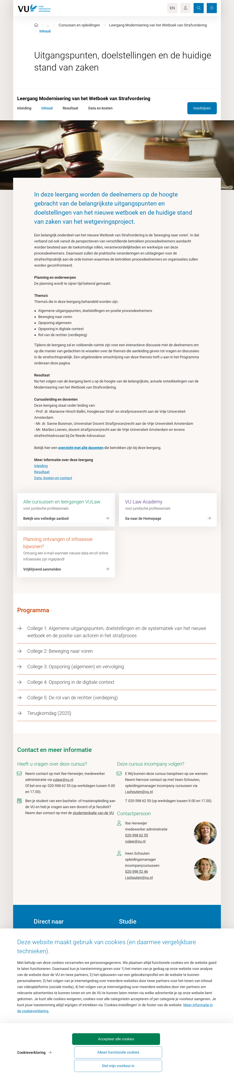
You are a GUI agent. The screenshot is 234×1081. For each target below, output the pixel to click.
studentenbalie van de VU (93, 813)
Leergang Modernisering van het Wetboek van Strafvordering (158, 25)
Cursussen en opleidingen (79, 25)
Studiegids (127, 944)
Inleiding (41, 466)
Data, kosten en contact (53, 478)
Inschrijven (202, 108)
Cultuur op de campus (51, 944)
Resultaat (42, 472)
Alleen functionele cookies (149, 1064)
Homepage (42, 935)
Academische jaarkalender (140, 935)
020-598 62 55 (136, 835)
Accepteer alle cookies (104, 1064)
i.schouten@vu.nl (139, 792)
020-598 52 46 (136, 871)
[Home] (36, 25)
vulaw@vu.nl (63, 779)
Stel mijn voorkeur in (193, 1064)
